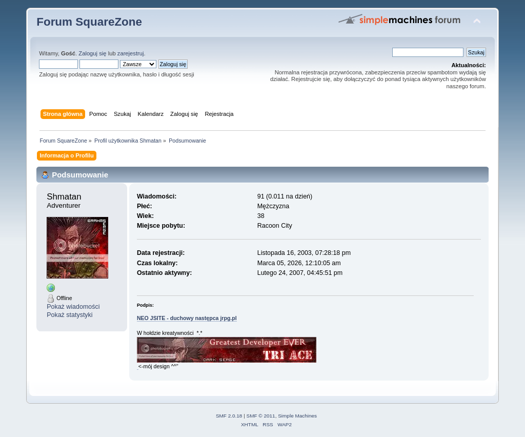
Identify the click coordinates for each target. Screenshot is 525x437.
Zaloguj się (92, 53)
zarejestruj (130, 53)
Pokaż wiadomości (73, 306)
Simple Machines (297, 416)
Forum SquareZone (89, 21)
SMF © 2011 (261, 416)
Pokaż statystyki (69, 315)
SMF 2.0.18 (229, 416)
